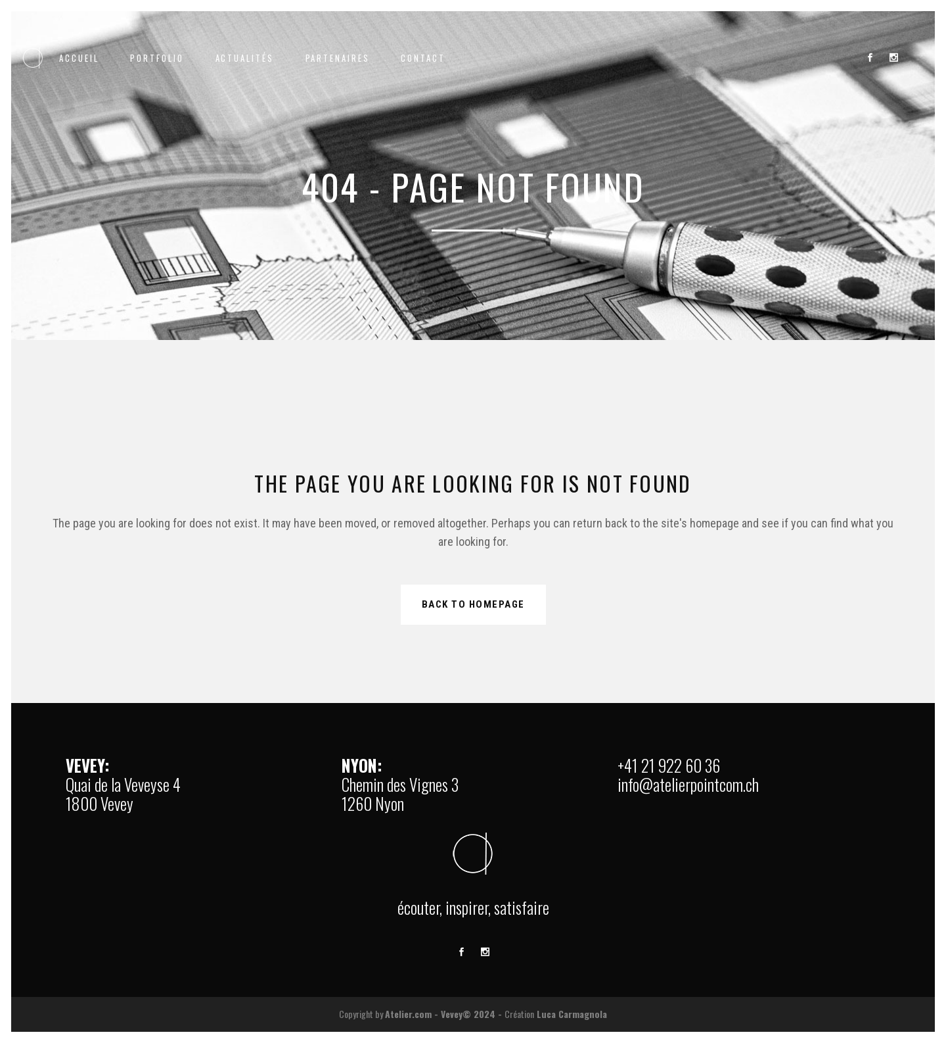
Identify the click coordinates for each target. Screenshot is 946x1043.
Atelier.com (408, 1014)
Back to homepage (473, 604)
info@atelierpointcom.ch (688, 784)
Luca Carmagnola (572, 1014)
